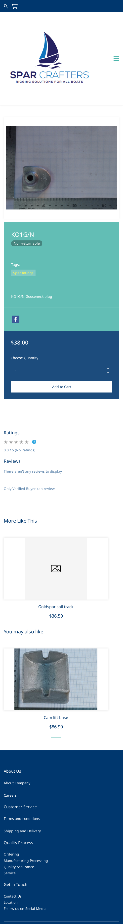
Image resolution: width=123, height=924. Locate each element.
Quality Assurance (19, 833)
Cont (7, 862)
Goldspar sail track (56, 573)
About (9, 749)
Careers (10, 761)
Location (11, 868)
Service (10, 839)
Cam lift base (56, 684)
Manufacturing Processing (26, 827)
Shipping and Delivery (22, 797)
